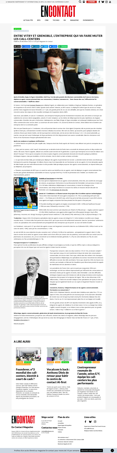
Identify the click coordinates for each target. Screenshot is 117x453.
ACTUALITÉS (28, 21)
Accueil (60, 421)
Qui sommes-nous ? (63, 438)
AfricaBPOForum (89, 429)
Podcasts (60, 430)
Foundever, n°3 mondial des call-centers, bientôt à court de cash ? (27, 374)
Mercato (49, 365)
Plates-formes (62, 428)
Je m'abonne (91, 2)
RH (65, 21)
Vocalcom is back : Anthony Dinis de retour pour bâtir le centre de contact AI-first (58, 376)
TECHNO (56, 21)
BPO (38, 21)
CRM (46, 21)
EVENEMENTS (88, 21)
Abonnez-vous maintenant (91, 450)
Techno (57, 363)
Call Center (17, 29)
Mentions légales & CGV (65, 444)
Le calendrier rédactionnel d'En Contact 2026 (71, 440)
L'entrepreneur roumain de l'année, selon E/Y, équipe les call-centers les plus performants (88, 375)
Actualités (19, 363)
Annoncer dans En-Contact (65, 442)
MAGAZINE (74, 21)
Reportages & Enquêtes (64, 426)
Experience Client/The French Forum (94, 427)
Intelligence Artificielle (21, 31)
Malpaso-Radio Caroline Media (93, 431)
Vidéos (60, 432)
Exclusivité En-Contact (23, 365)
